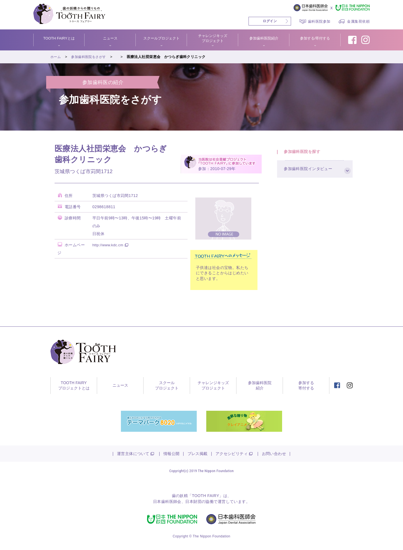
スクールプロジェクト (161, 38)
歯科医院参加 (319, 21)
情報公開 (171, 453)
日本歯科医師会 (167, 501)
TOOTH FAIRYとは (58, 38)
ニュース (110, 38)
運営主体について (133, 453)
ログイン (270, 21)
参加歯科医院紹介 (263, 38)
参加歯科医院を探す (304, 153)
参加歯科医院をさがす (90, 57)
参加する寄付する (306, 385)
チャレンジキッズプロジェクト (212, 38)
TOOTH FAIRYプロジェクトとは (74, 385)
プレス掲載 (198, 453)
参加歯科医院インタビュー (311, 174)
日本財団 (193, 501)
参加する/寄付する (315, 38)
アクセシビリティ (231, 453)
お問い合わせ (274, 453)
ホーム (56, 57)
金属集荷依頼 (358, 21)
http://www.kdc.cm (109, 245)
